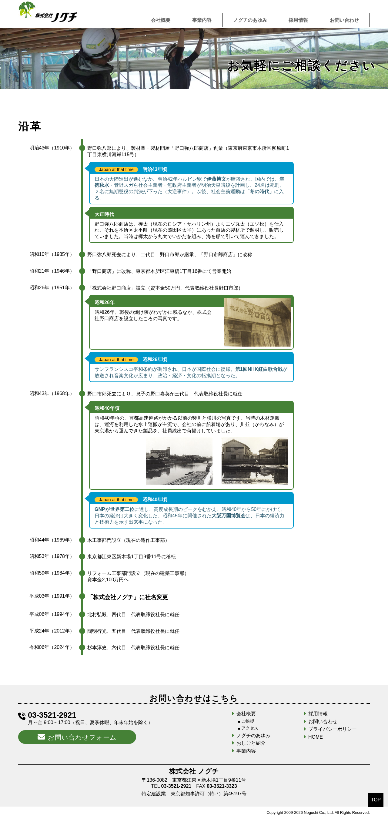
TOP (376, 799)
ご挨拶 (247, 721)
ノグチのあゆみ (250, 20)
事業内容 (202, 20)
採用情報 (298, 20)
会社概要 (160, 20)
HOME (315, 737)
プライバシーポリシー (332, 729)
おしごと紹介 (251, 743)
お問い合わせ (344, 20)
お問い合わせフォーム (77, 737)
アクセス (249, 728)
